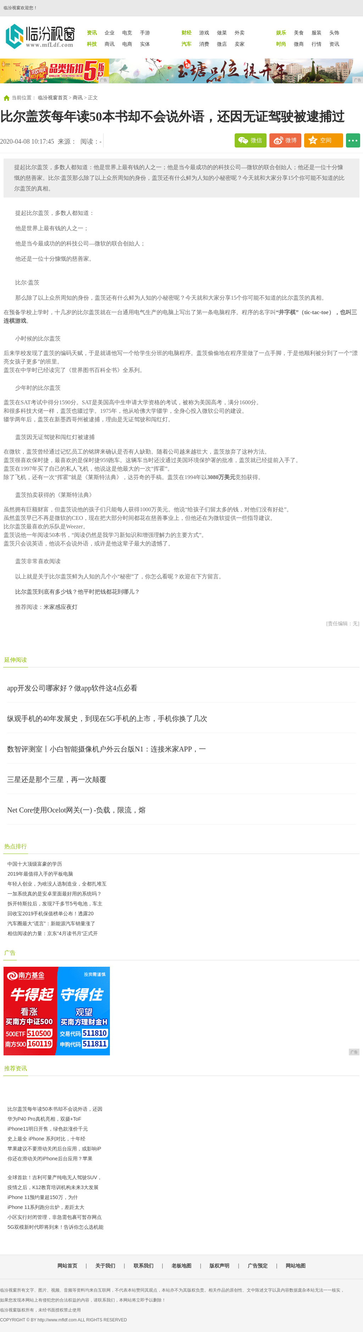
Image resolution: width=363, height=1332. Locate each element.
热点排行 (15, 846)
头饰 (334, 32)
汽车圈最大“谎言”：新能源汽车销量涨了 (51, 923)
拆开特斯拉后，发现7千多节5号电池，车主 (54, 903)
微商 (299, 44)
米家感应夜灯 (61, 607)
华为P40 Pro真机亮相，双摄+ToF (44, 1119)
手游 (145, 32)
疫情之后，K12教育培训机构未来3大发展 (53, 1187)
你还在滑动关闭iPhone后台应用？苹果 (50, 1158)
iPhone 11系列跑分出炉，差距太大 (45, 1207)
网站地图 (296, 1266)
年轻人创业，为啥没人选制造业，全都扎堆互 (57, 884)
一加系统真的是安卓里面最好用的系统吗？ (54, 894)
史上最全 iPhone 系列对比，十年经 (46, 1139)
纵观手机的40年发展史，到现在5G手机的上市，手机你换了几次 (107, 718)
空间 (325, 140)
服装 (317, 32)
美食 (299, 32)
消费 (204, 44)
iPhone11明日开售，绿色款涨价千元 (47, 1129)
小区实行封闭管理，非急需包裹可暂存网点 (54, 1217)
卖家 (240, 44)
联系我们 (143, 1266)
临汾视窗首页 (53, 97)
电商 (127, 44)
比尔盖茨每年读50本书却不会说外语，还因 (54, 1109)
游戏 (204, 32)
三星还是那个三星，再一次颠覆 (56, 779)
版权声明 (219, 1266)
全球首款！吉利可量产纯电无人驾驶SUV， (54, 1177)
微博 (291, 140)
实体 (145, 44)
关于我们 (105, 1266)
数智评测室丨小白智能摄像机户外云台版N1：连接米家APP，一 (106, 749)
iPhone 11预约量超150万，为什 (42, 1197)
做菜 (222, 32)
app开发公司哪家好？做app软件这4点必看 (72, 688)
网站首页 (67, 1266)
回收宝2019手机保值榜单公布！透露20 (50, 913)
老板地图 (181, 1266)
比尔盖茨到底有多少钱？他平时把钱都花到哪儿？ (77, 592)
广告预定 (258, 1266)
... (353, 140)
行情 (317, 44)
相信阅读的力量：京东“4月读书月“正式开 (52, 933)
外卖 (240, 32)
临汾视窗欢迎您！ (21, 7)
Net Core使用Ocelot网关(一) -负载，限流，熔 (76, 810)
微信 (256, 140)
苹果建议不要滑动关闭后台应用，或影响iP (54, 1148)
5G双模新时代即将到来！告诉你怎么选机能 (55, 1227)
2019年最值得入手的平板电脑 (40, 874)
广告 (10, 953)
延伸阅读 (15, 660)
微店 (222, 44)
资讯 (334, 44)
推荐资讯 (15, 1068)
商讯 (110, 44)
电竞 (127, 32)
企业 (110, 32)
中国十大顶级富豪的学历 (34, 864)
